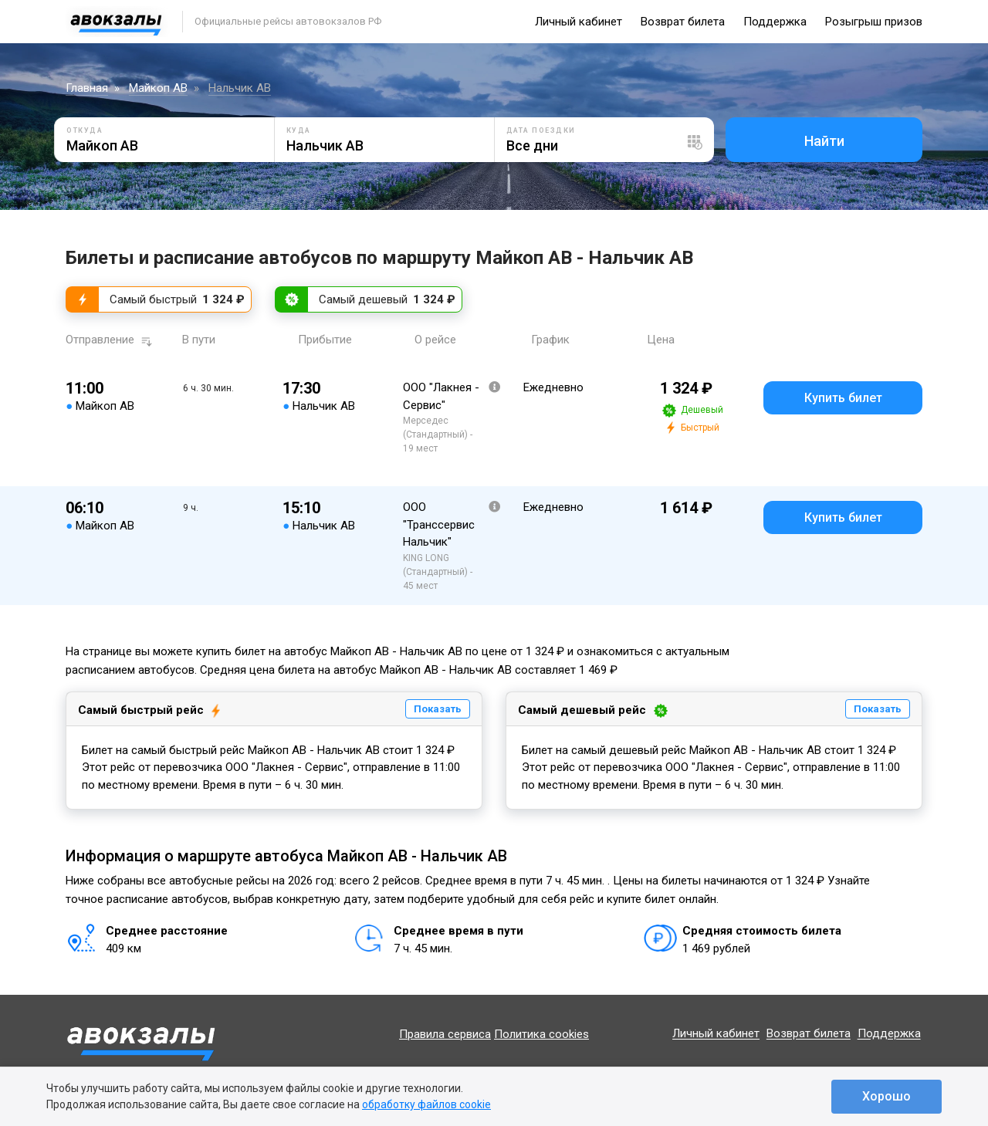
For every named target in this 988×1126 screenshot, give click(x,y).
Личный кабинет (578, 22)
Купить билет (843, 398)
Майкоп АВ (158, 88)
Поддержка (775, 22)
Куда (298, 130)
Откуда (84, 130)
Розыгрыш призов (873, 22)
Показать (438, 709)
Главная (87, 88)
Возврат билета (683, 22)
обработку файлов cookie (426, 1104)
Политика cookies (541, 1034)
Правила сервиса (445, 1034)
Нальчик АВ (239, 88)
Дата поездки (541, 130)
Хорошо (886, 1096)
